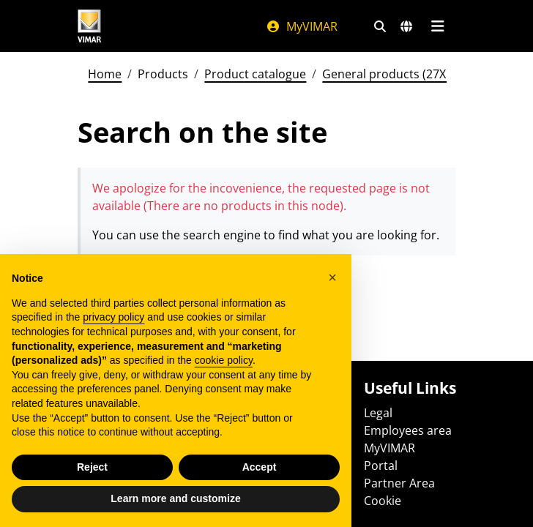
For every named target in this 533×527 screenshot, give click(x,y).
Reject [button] (92, 467)
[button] (332, 277)
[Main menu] (437, 26)
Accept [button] (259, 467)
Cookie (382, 501)
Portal (381, 465)
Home (105, 74)
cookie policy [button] (224, 360)
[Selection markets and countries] (406, 26)
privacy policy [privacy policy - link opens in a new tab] (113, 317)
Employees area (408, 430)
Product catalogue (255, 74)
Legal (378, 413)
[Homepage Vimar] (89, 26)
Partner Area (399, 483)
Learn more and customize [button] (175, 498)
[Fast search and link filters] (380, 26)
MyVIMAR (302, 26)
